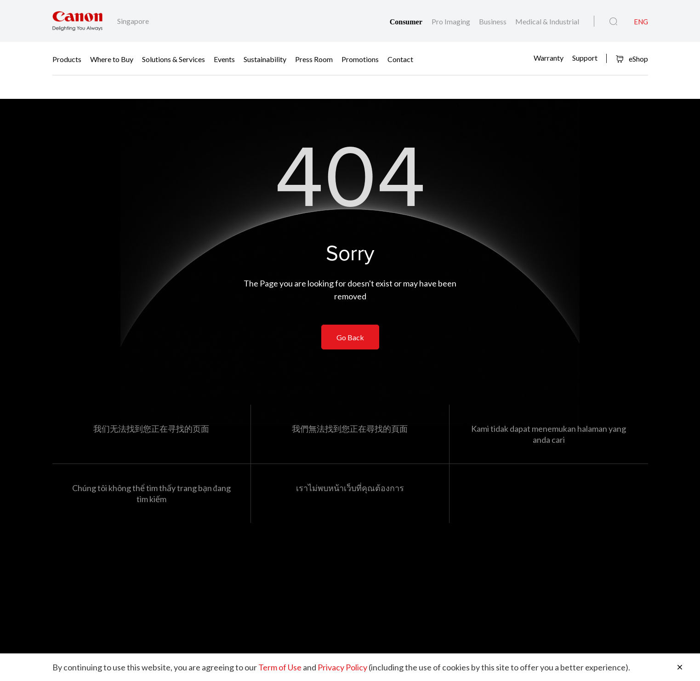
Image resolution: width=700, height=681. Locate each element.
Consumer (407, 22)
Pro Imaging (452, 21)
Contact (400, 58)
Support (585, 57)
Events (224, 58)
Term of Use (280, 667)
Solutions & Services (173, 58)
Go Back (350, 337)
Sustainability (265, 58)
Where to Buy (111, 58)
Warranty (548, 57)
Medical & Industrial (547, 21)
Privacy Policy (342, 667)
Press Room (314, 58)
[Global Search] (613, 21)
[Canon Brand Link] (77, 21)
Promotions (360, 58)
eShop (631, 58)
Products (66, 58)
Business (493, 21)
